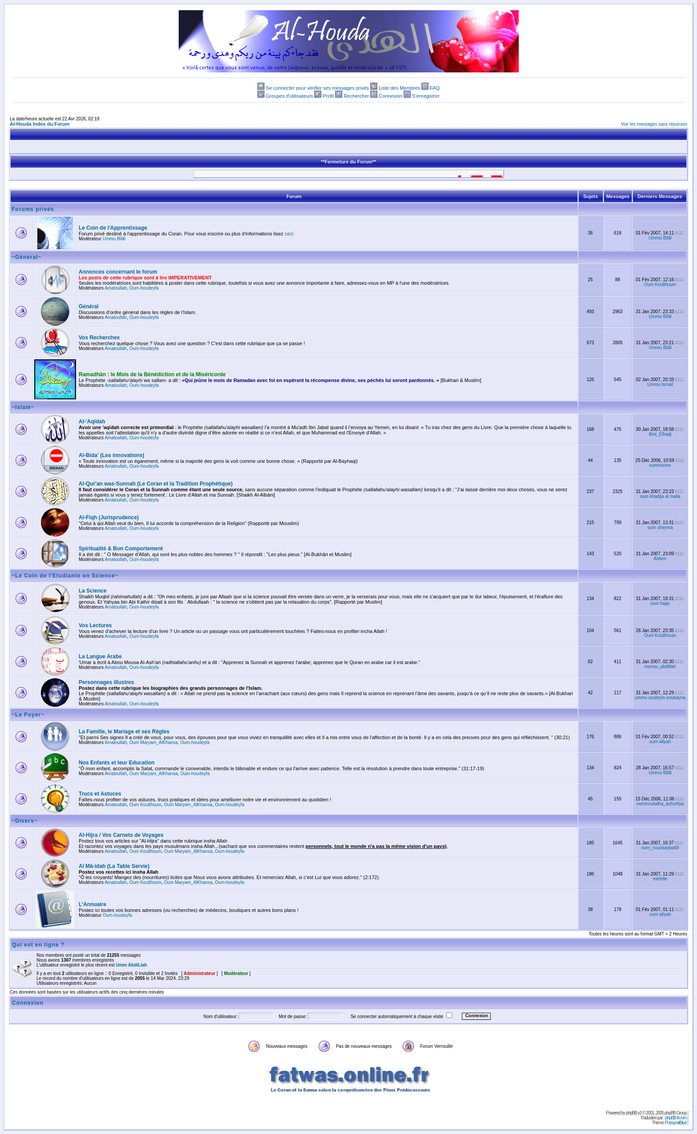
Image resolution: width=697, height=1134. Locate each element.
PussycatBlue (676, 1122)
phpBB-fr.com (676, 1117)
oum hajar (660, 603)
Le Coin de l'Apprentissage (113, 228)
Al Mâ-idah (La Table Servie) (114, 866)
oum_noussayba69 (660, 847)
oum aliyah (660, 741)
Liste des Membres (399, 88)
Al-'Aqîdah (92, 421)
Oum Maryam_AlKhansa (153, 742)
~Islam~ (23, 407)
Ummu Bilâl (114, 238)
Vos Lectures (95, 625)
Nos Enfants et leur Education (117, 763)
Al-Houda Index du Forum (39, 124)
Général (89, 306)
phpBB (631, 1112)
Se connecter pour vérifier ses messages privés (317, 88)
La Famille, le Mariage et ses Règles (124, 731)
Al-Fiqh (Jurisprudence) (109, 517)
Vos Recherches (99, 337)
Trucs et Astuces (100, 794)
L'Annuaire (92, 904)
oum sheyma (660, 527)
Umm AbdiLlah (131, 965)
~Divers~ (25, 821)
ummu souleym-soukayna (660, 697)
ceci (288, 233)
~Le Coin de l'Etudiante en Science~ (65, 576)
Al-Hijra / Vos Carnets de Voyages (121, 835)
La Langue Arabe (100, 656)
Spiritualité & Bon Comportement (121, 548)
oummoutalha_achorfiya (660, 803)
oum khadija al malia (660, 496)
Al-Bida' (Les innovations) (111, 455)
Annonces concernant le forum (118, 272)
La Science (93, 591)
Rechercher (356, 96)
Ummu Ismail (660, 384)
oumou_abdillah (660, 666)
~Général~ (27, 257)
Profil (328, 96)
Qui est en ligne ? (38, 945)
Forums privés (33, 209)
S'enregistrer (426, 96)
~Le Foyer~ (28, 715)
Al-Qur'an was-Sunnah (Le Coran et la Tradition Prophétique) (155, 484)
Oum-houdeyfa (144, 288)
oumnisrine (660, 465)
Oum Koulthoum (660, 284)
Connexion (390, 96)
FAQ (435, 88)
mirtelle (660, 878)
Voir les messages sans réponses (654, 124)
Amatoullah (115, 288)
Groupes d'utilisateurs (289, 96)
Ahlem (660, 558)
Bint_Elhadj (660, 434)
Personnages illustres (106, 682)
